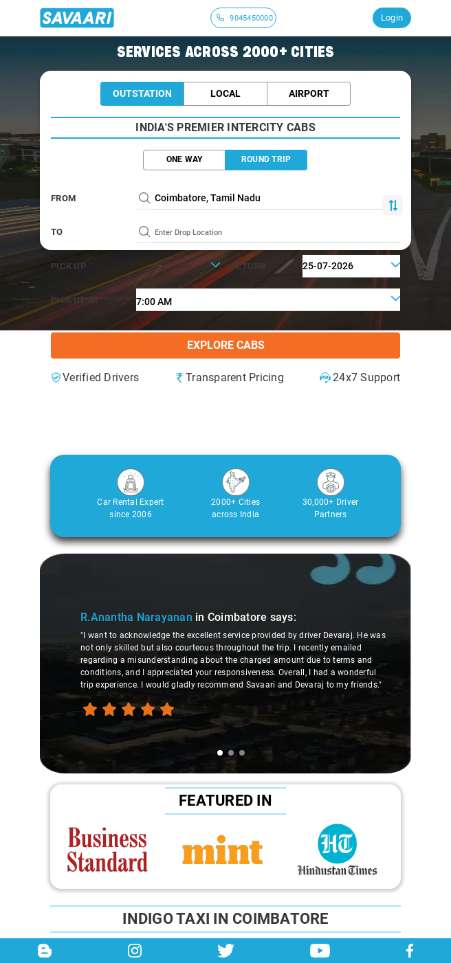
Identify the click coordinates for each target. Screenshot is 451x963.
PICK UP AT (75, 300)
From (63, 198)
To (57, 232)
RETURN (248, 266)
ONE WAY (184, 159)
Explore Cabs (226, 345)
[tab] (220, 752)
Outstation (142, 93)
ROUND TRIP (266, 159)
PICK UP (68, 266)
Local (225, 93)
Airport (309, 93)
